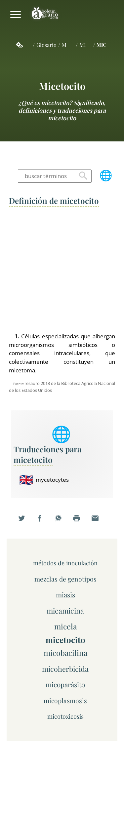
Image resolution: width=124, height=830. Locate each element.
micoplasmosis (65, 700)
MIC (101, 44)
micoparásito (65, 684)
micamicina (65, 610)
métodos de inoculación (65, 563)
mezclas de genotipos (65, 579)
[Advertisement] (62, 270)
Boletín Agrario (45, 14)
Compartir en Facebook (44, 522)
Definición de (54, 200)
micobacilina (65, 653)
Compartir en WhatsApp (62, 522)
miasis (65, 594)
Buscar (83, 176)
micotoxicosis (65, 716)
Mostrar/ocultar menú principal (15, 14)
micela (65, 626)
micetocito (62, 85)
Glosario (46, 44)
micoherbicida (65, 668)
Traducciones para (47, 454)
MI (82, 44)
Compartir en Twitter (25, 522)
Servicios (23, 45)
